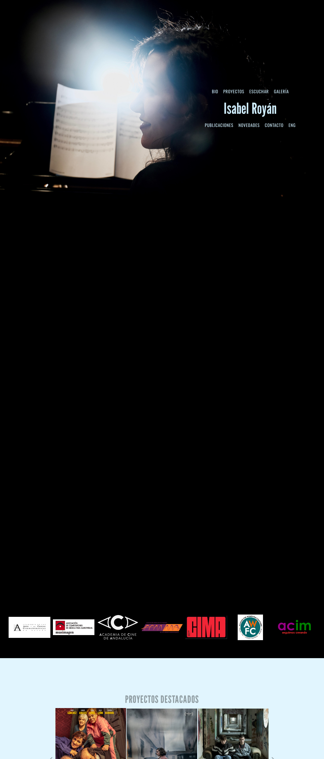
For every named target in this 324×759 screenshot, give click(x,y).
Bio (215, 91)
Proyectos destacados (162, 705)
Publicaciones (219, 125)
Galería (281, 91)
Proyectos (233, 91)
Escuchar (259, 91)
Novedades (249, 125)
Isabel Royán (250, 108)
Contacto (274, 125)
